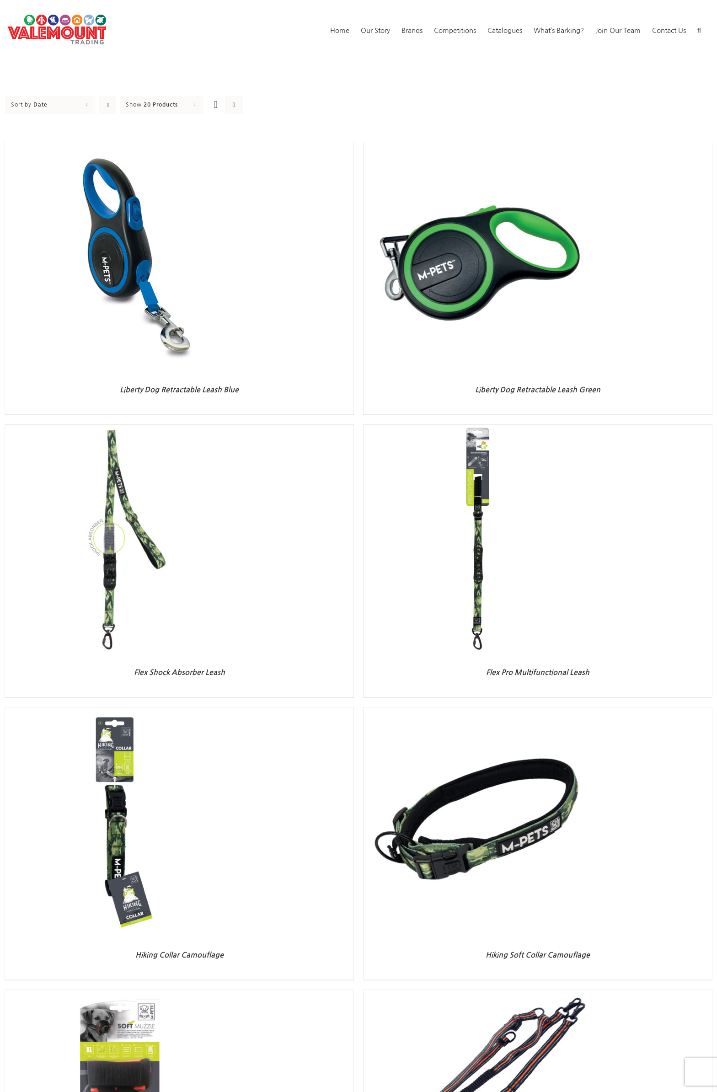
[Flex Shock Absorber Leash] (119, 430)
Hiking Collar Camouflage (179, 955)
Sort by (29, 104)
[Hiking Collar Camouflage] (119, 712)
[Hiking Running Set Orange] (478, 995)
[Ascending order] (108, 105)
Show (152, 104)
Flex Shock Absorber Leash (179, 672)
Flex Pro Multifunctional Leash (537, 672)
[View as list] (234, 105)
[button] (699, 29)
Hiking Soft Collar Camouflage (538, 955)
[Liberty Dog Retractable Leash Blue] (119, 147)
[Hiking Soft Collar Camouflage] (478, 712)
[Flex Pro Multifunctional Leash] (478, 430)
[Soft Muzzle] (119, 995)
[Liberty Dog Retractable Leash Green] (478, 147)
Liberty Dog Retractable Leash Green (537, 389)
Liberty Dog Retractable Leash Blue (179, 389)
